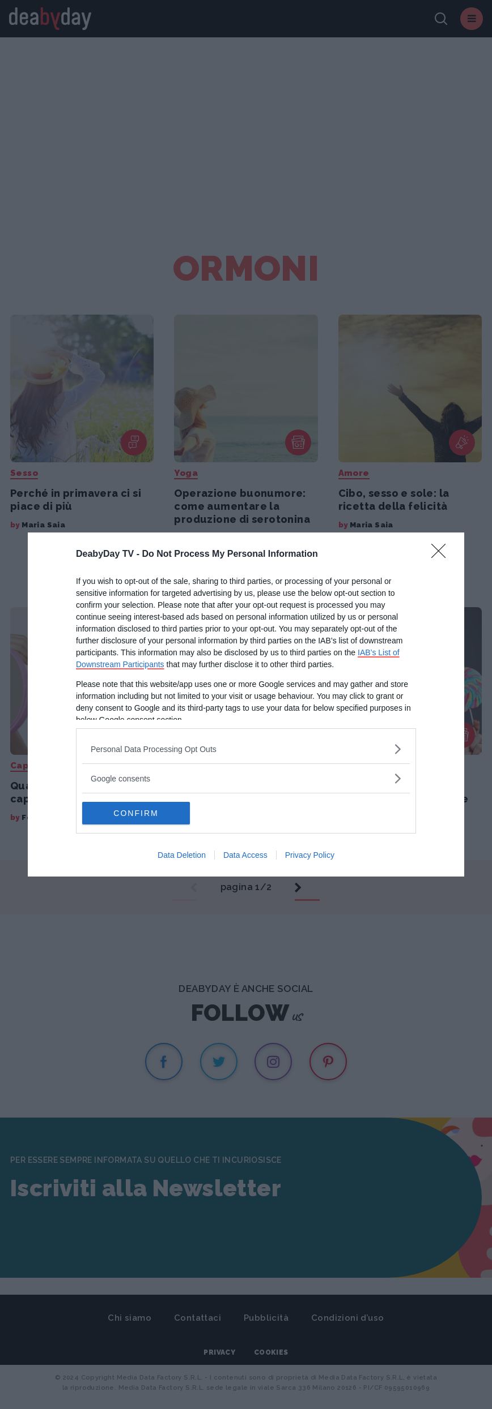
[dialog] (246, 704)
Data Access (245, 855)
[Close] (442, 554)
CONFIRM (135, 813)
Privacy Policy (309, 855)
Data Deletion (182, 855)
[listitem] (246, 749)
